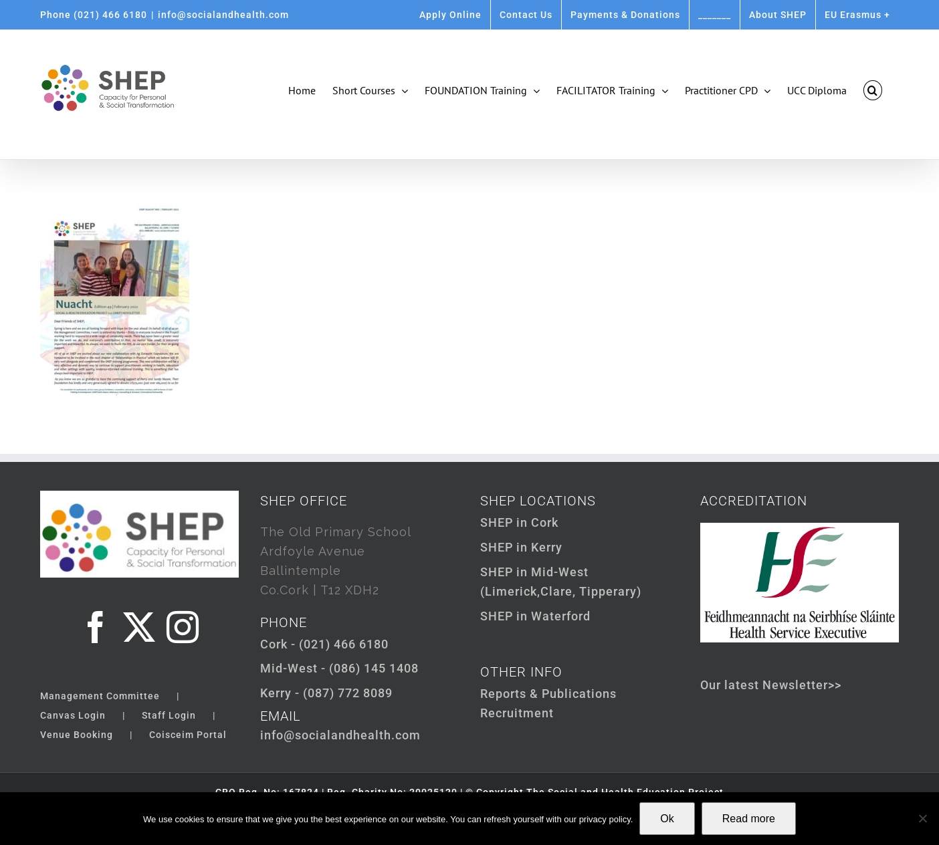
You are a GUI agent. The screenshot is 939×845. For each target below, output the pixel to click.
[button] (872, 90)
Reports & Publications (548, 694)
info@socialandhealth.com (223, 14)
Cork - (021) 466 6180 (324, 644)
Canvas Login (73, 715)
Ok (666, 818)
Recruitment (517, 713)
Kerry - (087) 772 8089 (326, 693)
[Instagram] (183, 627)
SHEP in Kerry (521, 547)
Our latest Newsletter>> (770, 685)
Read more (748, 818)
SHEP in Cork (519, 522)
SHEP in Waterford (535, 616)
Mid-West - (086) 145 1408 (339, 668)
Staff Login (169, 715)
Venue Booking (76, 734)
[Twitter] (139, 627)
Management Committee (100, 696)
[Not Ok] (922, 818)
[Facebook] (96, 627)
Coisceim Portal (188, 734)
